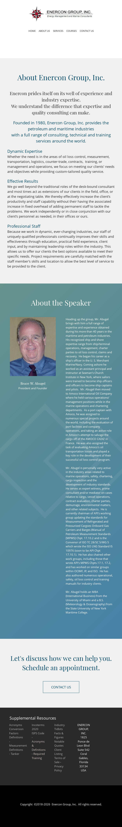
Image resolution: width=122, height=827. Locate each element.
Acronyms (15, 725)
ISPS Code (38, 733)
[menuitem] (32, 31)
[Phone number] (27, 398)
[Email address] (33, 398)
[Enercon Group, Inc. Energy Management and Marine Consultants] (61, 14)
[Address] (38, 398)
